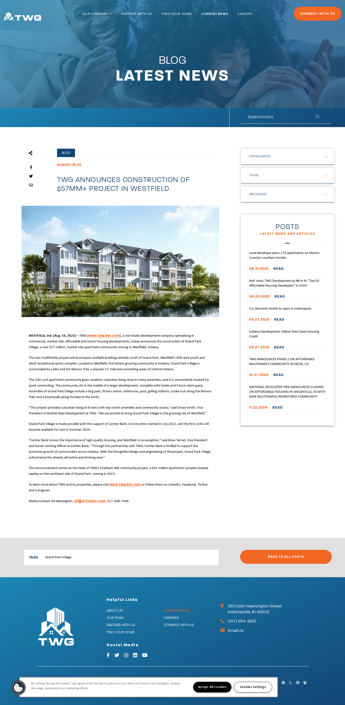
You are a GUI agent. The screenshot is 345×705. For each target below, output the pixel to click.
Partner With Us (152, 16)
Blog (66, 153)
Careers (260, 16)
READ (278, 268)
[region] (148, 687)
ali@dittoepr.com (89, 501)
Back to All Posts (286, 556)
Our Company (112, 16)
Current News (230, 16)
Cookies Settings (253, 687)
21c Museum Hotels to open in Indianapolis (280, 309)
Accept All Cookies (212, 687)
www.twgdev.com (104, 335)
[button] (18, 687)
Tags (254, 175)
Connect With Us (304, 16)
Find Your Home (192, 16)
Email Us (236, 631)
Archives (258, 194)
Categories (260, 156)
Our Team (115, 618)
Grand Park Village (58, 557)
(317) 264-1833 (242, 621)
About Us (115, 610)
